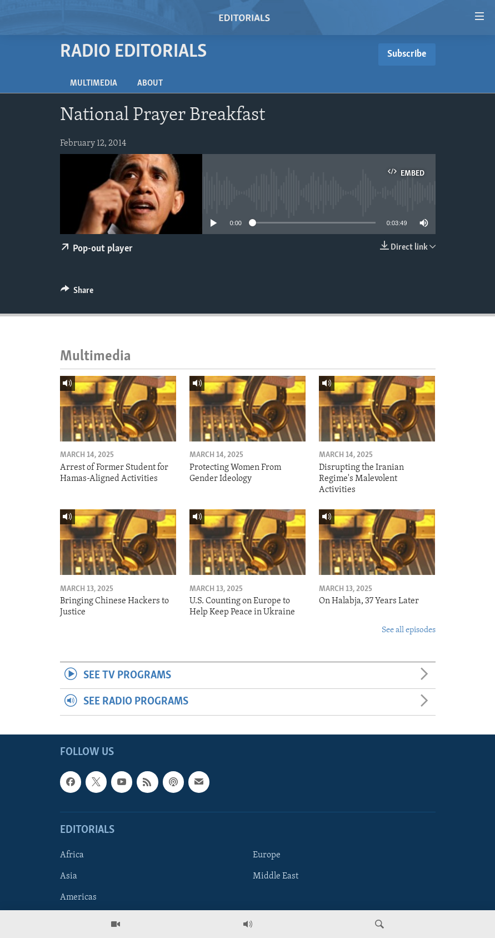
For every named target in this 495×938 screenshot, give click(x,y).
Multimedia (93, 83)
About (150, 83)
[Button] (77, 293)
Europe (267, 855)
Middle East (275, 876)
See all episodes (409, 630)
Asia (68, 876)
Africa (72, 855)
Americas (78, 897)
